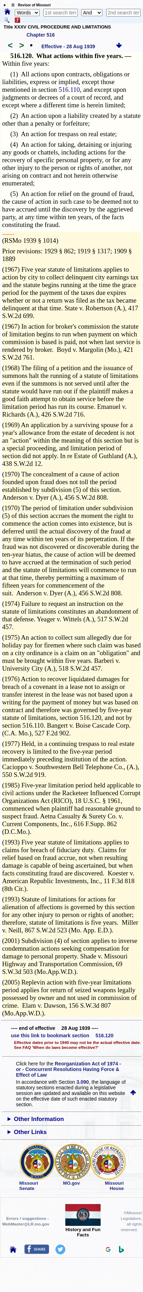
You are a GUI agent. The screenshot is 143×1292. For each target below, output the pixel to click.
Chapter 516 (40, 35)
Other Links (30, 1132)
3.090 (83, 1082)
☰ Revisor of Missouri (29, 5)
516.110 (69, 89)
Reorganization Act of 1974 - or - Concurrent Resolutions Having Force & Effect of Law (68, 1069)
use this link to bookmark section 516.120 (62, 1035)
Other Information (39, 1119)
